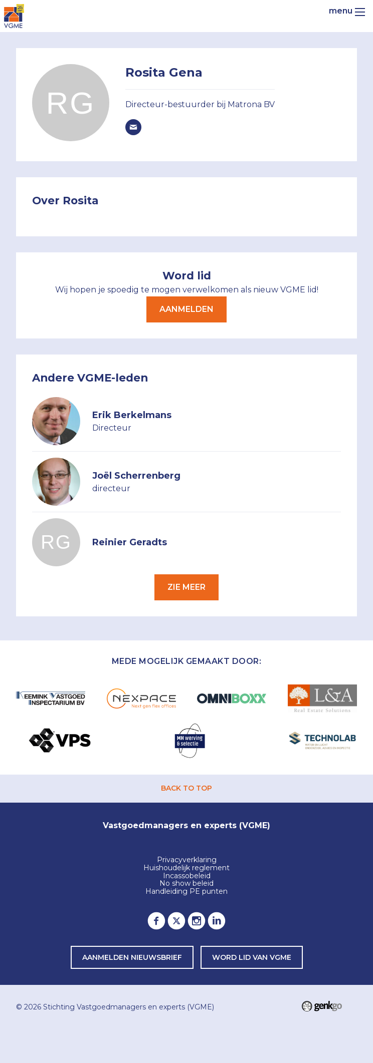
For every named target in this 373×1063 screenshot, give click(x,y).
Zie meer (186, 587)
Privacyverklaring (187, 860)
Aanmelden (186, 309)
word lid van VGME (251, 957)
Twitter (176, 921)
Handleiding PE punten (186, 892)
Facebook (156, 921)
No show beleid (186, 884)
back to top (186, 788)
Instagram (197, 921)
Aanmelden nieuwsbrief (132, 957)
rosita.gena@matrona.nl (133, 127)
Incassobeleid (187, 876)
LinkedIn (217, 921)
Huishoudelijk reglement (186, 868)
